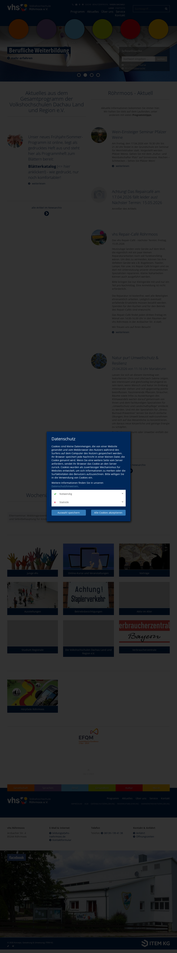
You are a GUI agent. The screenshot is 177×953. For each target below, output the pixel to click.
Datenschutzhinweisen (65, 486)
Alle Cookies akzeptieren (108, 512)
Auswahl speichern (69, 512)
